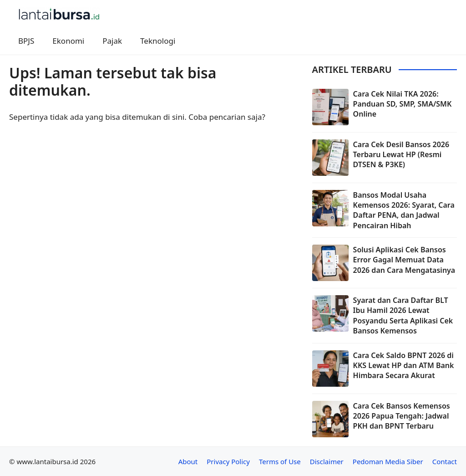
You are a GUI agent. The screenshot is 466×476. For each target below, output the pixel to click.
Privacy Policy (228, 461)
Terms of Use (280, 461)
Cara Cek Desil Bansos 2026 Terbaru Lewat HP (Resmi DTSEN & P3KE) (401, 154)
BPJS (26, 41)
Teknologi (157, 41)
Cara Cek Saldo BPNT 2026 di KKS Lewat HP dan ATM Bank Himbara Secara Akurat (403, 365)
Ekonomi (68, 41)
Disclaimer (327, 461)
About (188, 461)
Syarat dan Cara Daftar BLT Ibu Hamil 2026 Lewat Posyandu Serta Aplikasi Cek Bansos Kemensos (403, 315)
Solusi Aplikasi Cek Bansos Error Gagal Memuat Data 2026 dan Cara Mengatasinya (404, 260)
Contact (444, 461)
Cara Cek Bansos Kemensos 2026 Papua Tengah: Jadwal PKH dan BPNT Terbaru (401, 416)
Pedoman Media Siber (388, 461)
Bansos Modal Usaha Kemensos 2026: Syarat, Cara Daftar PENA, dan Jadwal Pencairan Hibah (404, 210)
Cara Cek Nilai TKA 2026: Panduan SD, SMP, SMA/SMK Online (402, 104)
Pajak (112, 41)
